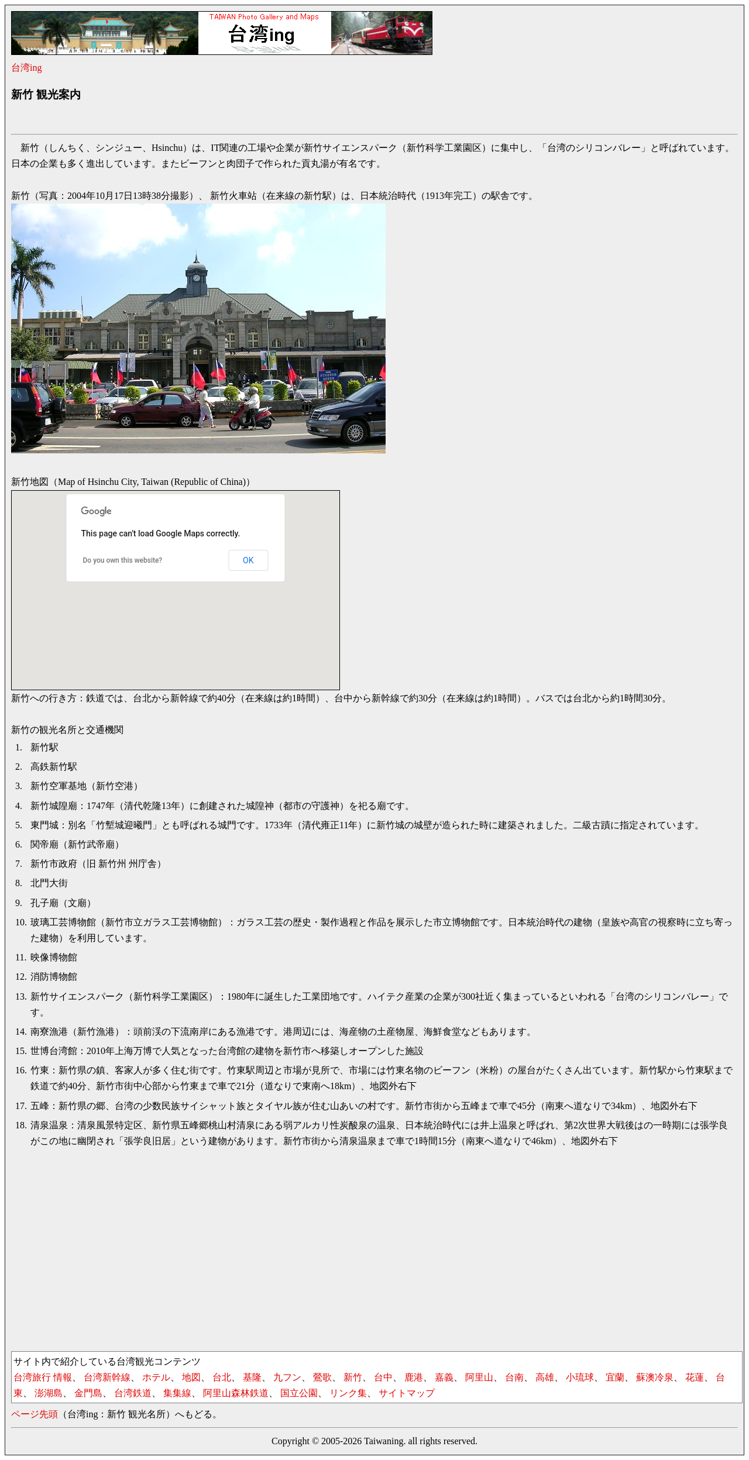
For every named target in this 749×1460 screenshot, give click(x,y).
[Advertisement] (224, 120)
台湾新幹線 (107, 1377)
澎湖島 (49, 1393)
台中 (383, 1377)
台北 (221, 1377)
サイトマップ (407, 1393)
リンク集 (348, 1393)
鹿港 (413, 1377)
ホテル (156, 1377)
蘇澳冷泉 (655, 1377)
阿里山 (479, 1377)
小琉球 (580, 1377)
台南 (514, 1377)
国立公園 (299, 1393)
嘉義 (444, 1377)
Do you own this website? (123, 560)
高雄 (544, 1377)
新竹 (352, 1377)
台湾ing (26, 68)
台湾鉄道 (133, 1393)
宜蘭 (615, 1377)
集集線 (177, 1393)
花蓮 (694, 1377)
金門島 (88, 1393)
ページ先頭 (34, 1414)
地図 (191, 1377)
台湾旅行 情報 (42, 1377)
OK (248, 560)
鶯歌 (322, 1377)
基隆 (252, 1377)
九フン (287, 1377)
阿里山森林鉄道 (236, 1393)
